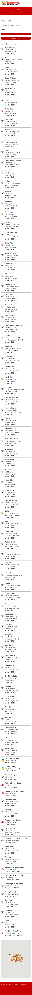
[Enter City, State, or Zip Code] (16, 25)
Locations (18, 12)
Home (12, 12)
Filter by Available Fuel (16, 38)
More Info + (5, 992)
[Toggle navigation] (27, 3)
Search (4, 29)
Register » (20, 992)
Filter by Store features (16, 34)
